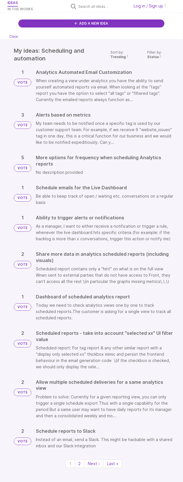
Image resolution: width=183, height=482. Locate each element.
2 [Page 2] (79, 463)
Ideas (12, 3)
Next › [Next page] (94, 463)
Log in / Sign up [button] (150, 5)
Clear (13, 36)
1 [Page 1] (70, 463)
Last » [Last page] (112, 463)
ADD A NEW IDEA (91, 23)
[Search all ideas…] (102, 6)
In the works (20, 9)
